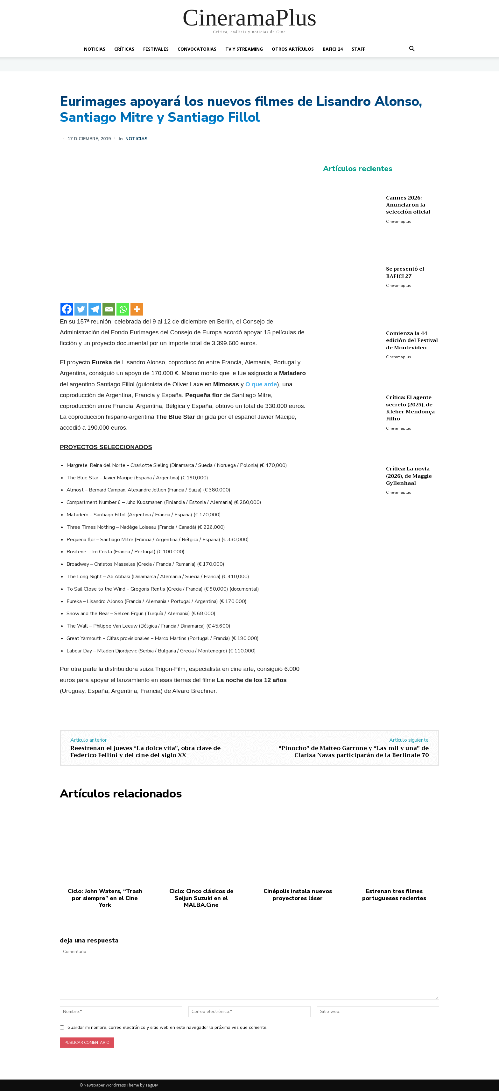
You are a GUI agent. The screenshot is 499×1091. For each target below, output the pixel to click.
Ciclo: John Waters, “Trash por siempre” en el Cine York (105, 898)
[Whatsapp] (122, 309)
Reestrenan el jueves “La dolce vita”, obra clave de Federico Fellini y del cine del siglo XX (145, 751)
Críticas (124, 49)
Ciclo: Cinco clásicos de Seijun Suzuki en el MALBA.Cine (201, 898)
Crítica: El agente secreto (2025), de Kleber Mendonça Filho (410, 408)
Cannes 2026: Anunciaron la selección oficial (408, 205)
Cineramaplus (398, 221)
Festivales (156, 49)
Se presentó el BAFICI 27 (405, 272)
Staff (358, 49)
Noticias (94, 49)
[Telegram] (94, 309)
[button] (411, 50)
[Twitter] (80, 309)
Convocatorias (197, 49)
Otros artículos (293, 49)
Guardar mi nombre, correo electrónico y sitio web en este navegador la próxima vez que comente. (167, 1027)
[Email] (108, 309)
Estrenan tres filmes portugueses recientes (394, 894)
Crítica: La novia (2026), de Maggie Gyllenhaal (409, 476)
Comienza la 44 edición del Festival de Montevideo (412, 340)
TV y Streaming (244, 49)
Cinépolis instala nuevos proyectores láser (298, 894)
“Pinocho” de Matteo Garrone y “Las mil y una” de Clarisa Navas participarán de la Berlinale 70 (354, 751)
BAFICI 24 (333, 49)
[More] (136, 309)
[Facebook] (66, 309)
